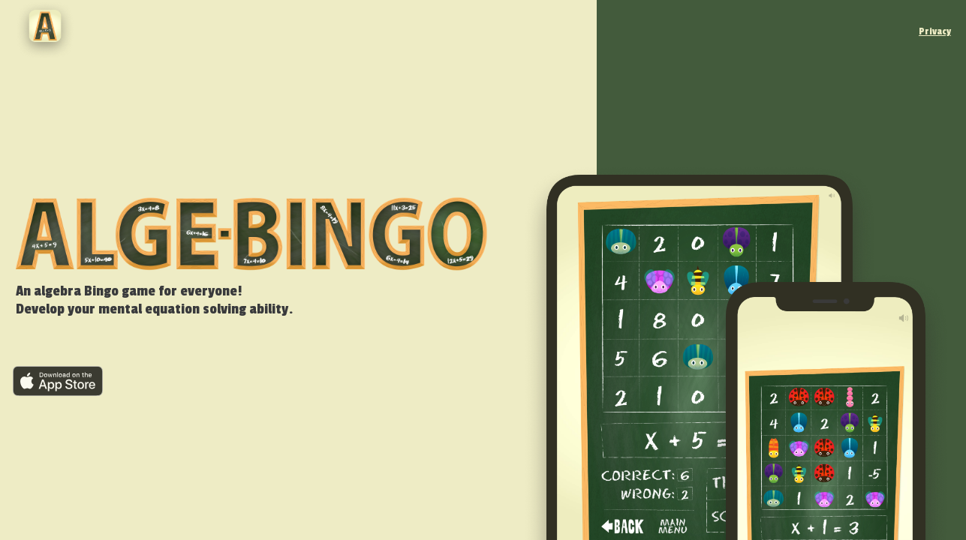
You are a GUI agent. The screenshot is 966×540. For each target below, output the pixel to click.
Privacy (935, 32)
